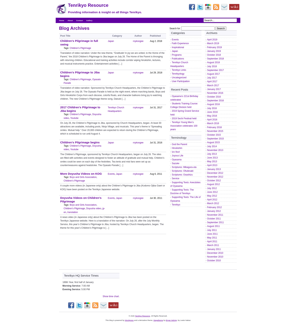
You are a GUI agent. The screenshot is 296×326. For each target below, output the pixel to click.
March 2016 (213, 123)
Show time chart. (111, 296)
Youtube (74, 118)
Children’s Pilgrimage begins (80, 142)
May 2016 (212, 116)
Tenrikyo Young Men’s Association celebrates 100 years (183, 126)
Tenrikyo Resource (88, 5)
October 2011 (214, 218)
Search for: (175, 28)
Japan (111, 41)
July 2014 (212, 146)
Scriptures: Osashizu (182, 174)
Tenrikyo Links (179, 70)
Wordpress (129, 320)
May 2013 (212, 161)
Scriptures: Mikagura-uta (184, 167)
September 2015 (215, 138)
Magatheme (158, 320)
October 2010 (214, 260)
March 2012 (213, 203)
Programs (177, 55)
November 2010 (215, 256)
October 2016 (214, 96)
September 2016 (215, 100)
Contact (79, 20)
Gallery (89, 20)
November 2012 (215, 176)
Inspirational (178, 47)
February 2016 (214, 127)
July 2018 (212, 66)
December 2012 (215, 173)
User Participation (181, 81)
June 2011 (212, 234)
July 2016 (212, 108)
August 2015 (213, 142)
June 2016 (212, 112)
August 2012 (213, 184)
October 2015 (214, 135)
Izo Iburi (176, 152)
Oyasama (176, 159)
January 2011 (214, 249)
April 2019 (212, 39)
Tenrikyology (178, 73)
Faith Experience (180, 43)
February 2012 (214, 207)
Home (61, 20)
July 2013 (212, 154)
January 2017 (214, 89)
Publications (178, 58)
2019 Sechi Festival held (184, 118)
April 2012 (212, 199)
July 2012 (212, 188)
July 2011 (212, 230)
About (70, 20)
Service (175, 178)
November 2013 (215, 150)
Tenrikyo (176, 204)
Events (111, 174)
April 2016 (212, 119)
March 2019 (213, 43)
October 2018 (214, 55)
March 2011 (213, 245)
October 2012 (214, 180)
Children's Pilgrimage (80, 48)
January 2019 (214, 51)
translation (72, 212)
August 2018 (213, 62)
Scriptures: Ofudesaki (182, 171)
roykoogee (138, 41)
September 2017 (215, 70)
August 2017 (213, 74)
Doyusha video (93, 208)
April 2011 (212, 241)
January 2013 (214, 169)
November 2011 (215, 215)
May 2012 (212, 196)
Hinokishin (177, 148)
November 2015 (215, 131)
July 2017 (212, 77)
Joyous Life (177, 155)
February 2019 (214, 47)
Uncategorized (179, 77)
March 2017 (213, 85)
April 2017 (212, 81)
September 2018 (215, 58)
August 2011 (213, 226)
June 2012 (212, 192)
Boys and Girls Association (83, 177)
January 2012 (214, 211)
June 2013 (212, 157)
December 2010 (215, 253)
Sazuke (175, 163)
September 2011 (215, 222)
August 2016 (213, 104)
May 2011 (212, 237)
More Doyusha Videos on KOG (81, 173)
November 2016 (215, 93)
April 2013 (212, 165)
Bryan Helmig (171, 320)
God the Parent (179, 144)
